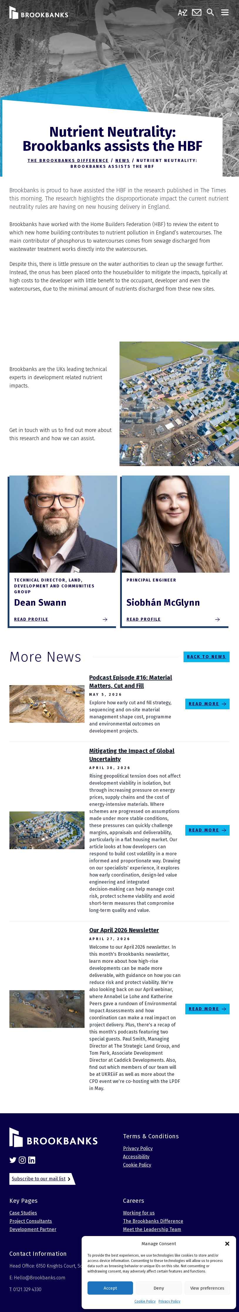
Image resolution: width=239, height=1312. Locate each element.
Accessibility (136, 1156)
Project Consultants (30, 1221)
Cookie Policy (145, 1301)
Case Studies (23, 1213)
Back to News (206, 656)
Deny (159, 1288)
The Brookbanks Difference (153, 1221)
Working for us (139, 1213)
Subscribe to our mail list (38, 1179)
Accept (110, 1288)
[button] (227, 1244)
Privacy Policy (169, 1301)
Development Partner (32, 1229)
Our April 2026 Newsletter (124, 930)
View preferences (207, 1288)
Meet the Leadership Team (152, 1229)
